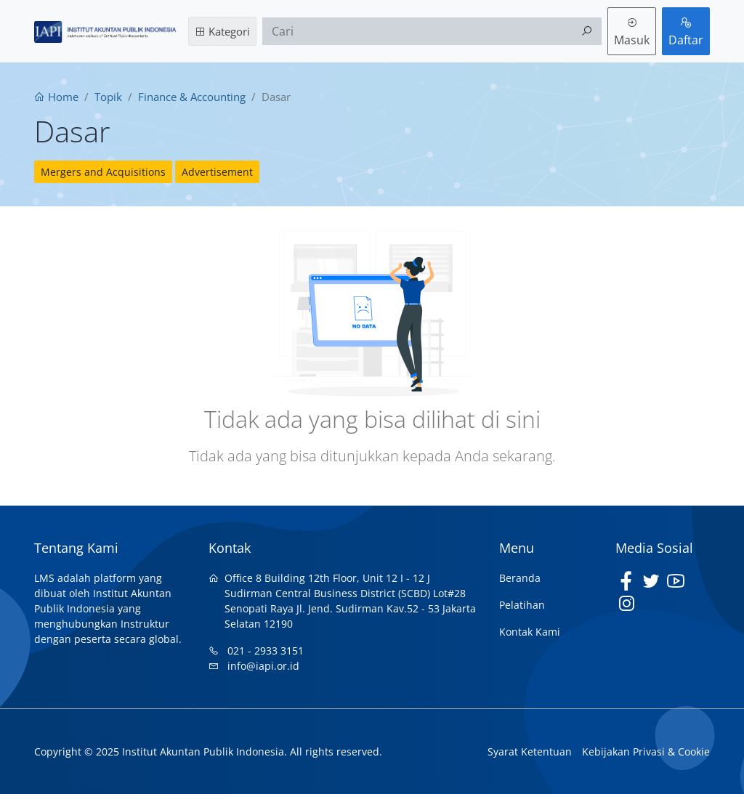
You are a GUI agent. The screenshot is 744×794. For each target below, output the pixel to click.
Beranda (520, 578)
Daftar (685, 32)
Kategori (222, 31)
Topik (108, 96)
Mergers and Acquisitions (103, 172)
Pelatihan (522, 605)
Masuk (632, 32)
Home (56, 96)
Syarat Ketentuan (530, 751)
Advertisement (217, 172)
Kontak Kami (529, 632)
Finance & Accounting (192, 96)
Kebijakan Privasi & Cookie (646, 751)
